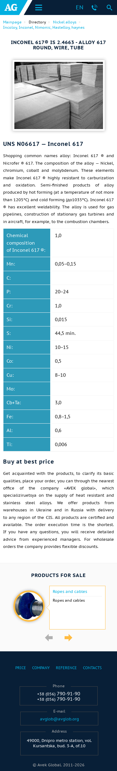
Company (41, 667)
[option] (58, 607)
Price (20, 667)
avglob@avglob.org (59, 719)
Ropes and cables (70, 591)
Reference (66, 667)
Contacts (92, 667)
